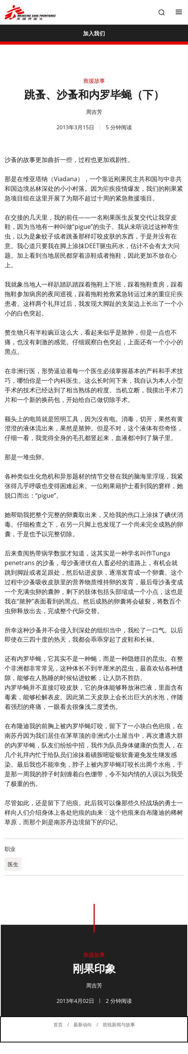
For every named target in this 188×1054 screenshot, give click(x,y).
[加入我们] (94, 33)
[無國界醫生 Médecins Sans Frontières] (30, 12)
